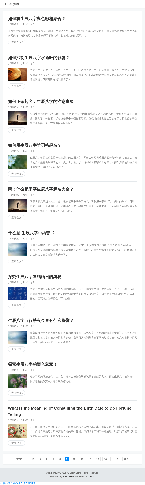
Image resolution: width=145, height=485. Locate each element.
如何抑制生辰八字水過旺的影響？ (39, 57)
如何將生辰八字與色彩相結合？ (36, 18)
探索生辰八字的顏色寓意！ (32, 364)
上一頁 (31, 459)
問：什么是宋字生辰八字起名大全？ (41, 189)
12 (90, 459)
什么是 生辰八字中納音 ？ (31, 233)
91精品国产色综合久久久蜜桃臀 (18, 483)
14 (105, 459)
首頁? (19, 459)
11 (82, 459)
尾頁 (126, 459)
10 (74, 459)
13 (97, 459)
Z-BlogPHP (68, 476)
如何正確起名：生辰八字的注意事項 (41, 101)
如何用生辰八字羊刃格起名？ (34, 145)
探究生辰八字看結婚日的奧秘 (34, 276)
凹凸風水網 (11, 4)
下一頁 (115, 459)
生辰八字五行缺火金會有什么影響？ (41, 320)
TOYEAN (89, 476)
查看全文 (16, 42)
